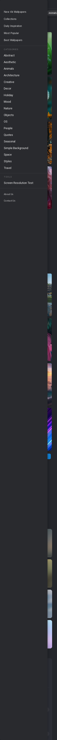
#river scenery (13, 691)
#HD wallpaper (13, 703)
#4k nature (40, 697)
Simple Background (18, 683)
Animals (48, 12)
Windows (29, 670)
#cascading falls (14, 715)
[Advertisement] (28, 241)
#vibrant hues (36, 715)
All (12, 12)
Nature (22, 12)
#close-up (42, 709)
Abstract (35, 12)
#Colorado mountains (17, 697)
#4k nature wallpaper (17, 733)
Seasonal (12, 670)
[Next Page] (41, 456)
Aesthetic (12, 676)
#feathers (31, 703)
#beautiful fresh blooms (18, 709)
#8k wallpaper (40, 733)
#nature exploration (16, 727)
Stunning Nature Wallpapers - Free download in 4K (19, 5)
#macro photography (17, 721)
